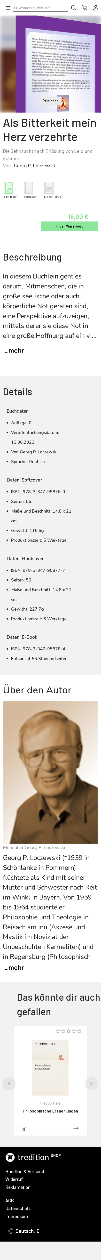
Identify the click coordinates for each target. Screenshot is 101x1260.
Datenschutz (18, 1208)
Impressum (16, 1216)
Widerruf (14, 1179)
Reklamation (18, 1187)
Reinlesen (50, 101)
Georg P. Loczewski (34, 165)
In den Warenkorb (69, 226)
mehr (14, 967)
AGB (9, 1200)
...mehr (14, 350)
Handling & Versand (24, 1171)
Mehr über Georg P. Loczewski (34, 847)
